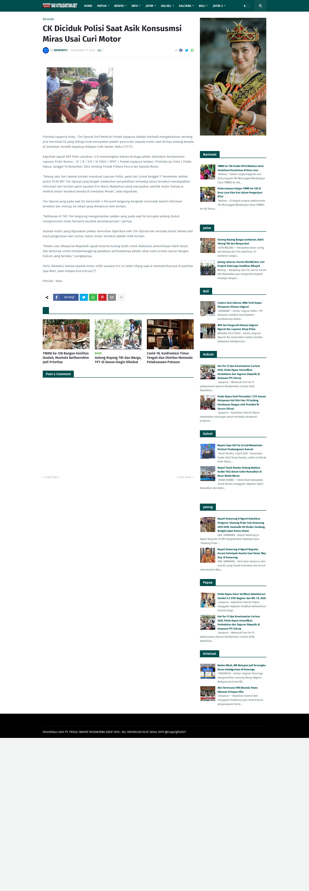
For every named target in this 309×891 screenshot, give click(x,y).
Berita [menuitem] (119, 6)
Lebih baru (52, 477)
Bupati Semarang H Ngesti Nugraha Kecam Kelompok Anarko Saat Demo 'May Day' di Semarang (242, 553)
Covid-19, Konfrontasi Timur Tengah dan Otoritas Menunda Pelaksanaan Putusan (170, 357)
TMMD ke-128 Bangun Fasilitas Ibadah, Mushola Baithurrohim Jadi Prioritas (66, 357)
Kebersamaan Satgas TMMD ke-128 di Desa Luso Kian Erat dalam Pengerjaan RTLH (240, 192)
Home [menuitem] (88, 6)
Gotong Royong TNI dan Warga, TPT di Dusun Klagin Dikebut (118, 360)
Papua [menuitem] (102, 6)
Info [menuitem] (134, 6)
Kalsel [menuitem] (166, 6)
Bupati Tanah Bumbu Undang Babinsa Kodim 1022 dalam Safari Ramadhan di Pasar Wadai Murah (240, 471)
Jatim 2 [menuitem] (218, 6)
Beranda (48, 19)
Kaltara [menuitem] (185, 6)
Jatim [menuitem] (149, 6)
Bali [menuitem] (202, 6)
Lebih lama (184, 477)
